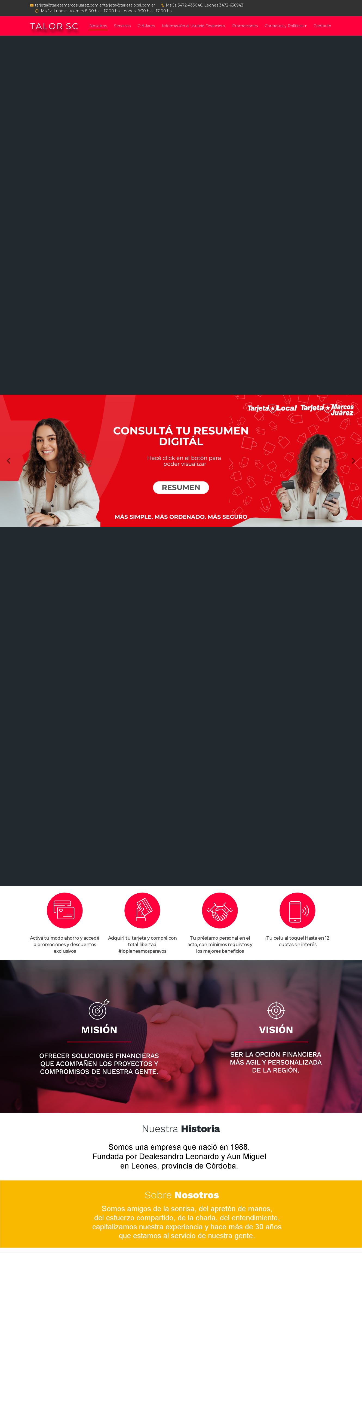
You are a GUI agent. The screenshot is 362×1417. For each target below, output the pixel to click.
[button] (9, 461)
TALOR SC (54, 26)
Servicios (122, 25)
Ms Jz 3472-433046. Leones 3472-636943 (204, 5)
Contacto (322, 25)
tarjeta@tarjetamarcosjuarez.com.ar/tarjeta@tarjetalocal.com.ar (95, 5)
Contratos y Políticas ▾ (285, 25)
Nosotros (98, 25)
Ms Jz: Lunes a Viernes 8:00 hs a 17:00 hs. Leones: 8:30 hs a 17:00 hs (105, 10)
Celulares (146, 25)
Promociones (245, 25)
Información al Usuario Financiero (193, 25)
